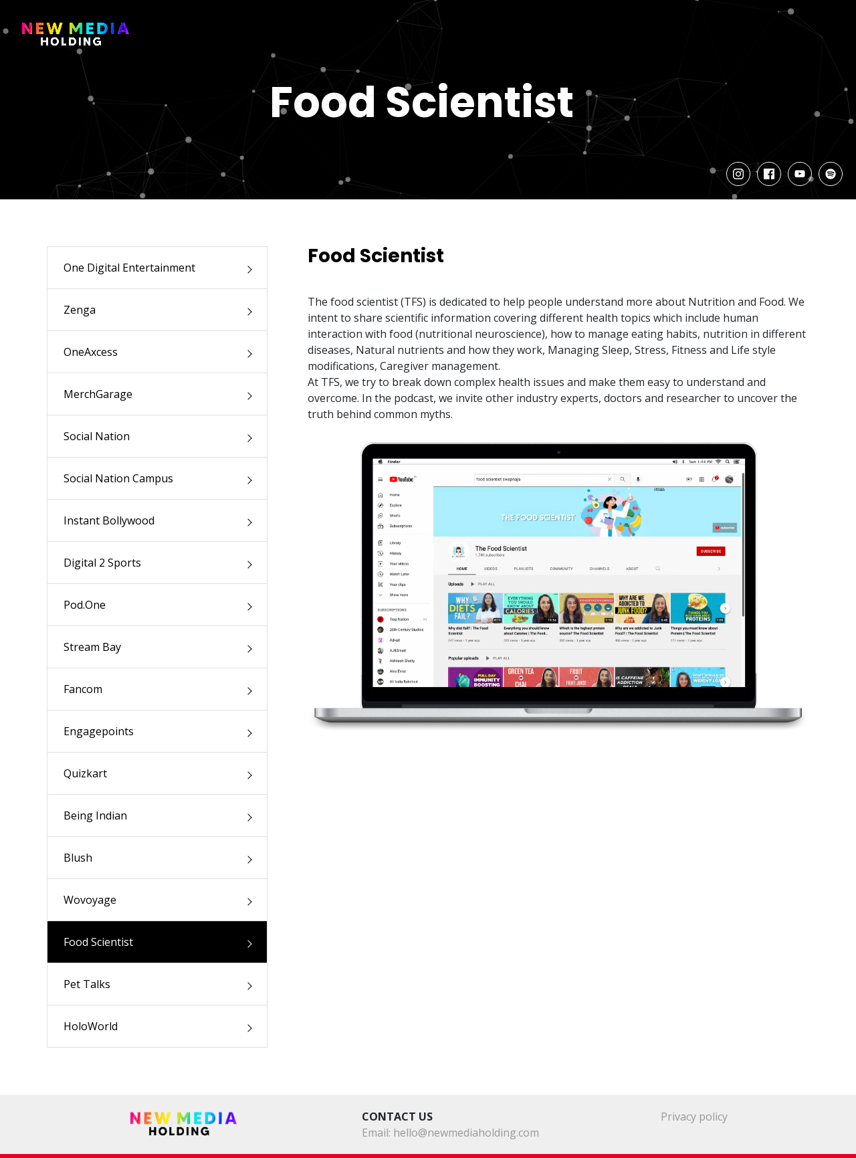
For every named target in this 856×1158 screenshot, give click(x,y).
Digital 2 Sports (102, 562)
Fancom (83, 689)
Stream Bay (92, 647)
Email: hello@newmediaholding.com (450, 1132)
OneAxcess (91, 352)
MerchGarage (98, 394)
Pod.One (85, 604)
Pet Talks (87, 984)
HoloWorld (91, 1026)
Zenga (80, 309)
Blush (78, 857)
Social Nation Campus (118, 478)
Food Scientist (98, 942)
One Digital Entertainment (129, 267)
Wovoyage (90, 899)
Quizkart (85, 773)
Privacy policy (694, 1116)
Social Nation (97, 436)
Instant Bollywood (109, 520)
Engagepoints (99, 731)
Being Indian (95, 815)
